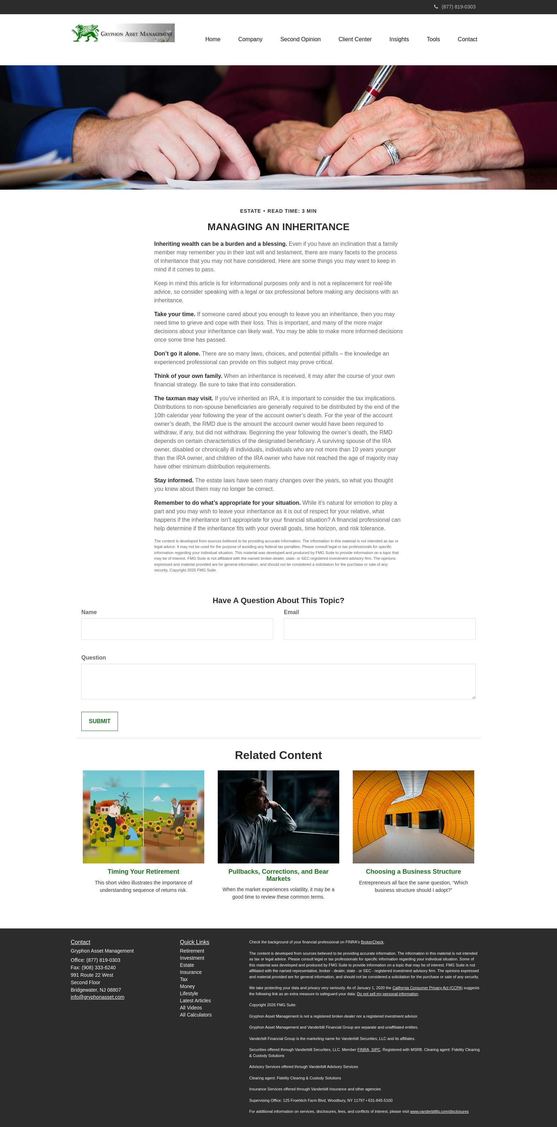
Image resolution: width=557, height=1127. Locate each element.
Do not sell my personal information (387, 994)
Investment (192, 958)
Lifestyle (189, 993)
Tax (184, 979)
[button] (250, 39)
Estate (187, 965)
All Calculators (196, 1015)
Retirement (192, 951)
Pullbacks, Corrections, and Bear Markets (278, 875)
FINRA (363, 1049)
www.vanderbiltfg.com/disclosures (439, 1111)
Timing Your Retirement (143, 871)
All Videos (191, 1007)
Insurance (191, 972)
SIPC (375, 1049)
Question (93, 658)
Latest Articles (195, 1000)
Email (291, 612)
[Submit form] (99, 721)
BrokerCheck (372, 942)
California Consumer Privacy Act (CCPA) (428, 988)
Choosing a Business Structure (413, 871)
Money (187, 986)
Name (89, 612)
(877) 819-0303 (455, 7)
